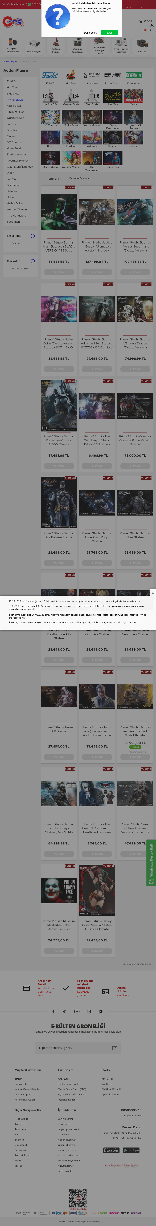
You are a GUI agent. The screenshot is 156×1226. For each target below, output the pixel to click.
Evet (109, 32)
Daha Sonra (90, 32)
